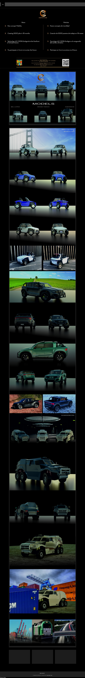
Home (3, 4)
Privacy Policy (48, 675)
